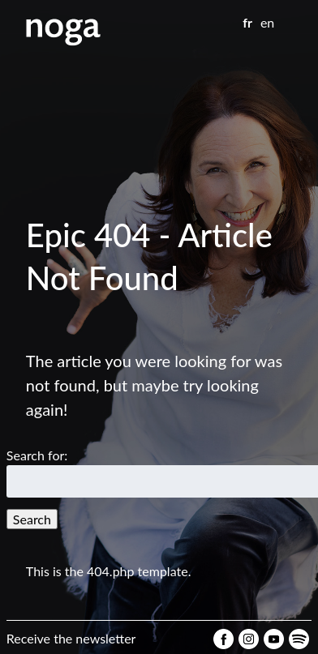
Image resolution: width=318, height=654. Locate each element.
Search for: (36, 455)
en (267, 22)
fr (247, 22)
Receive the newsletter (71, 638)
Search (32, 519)
